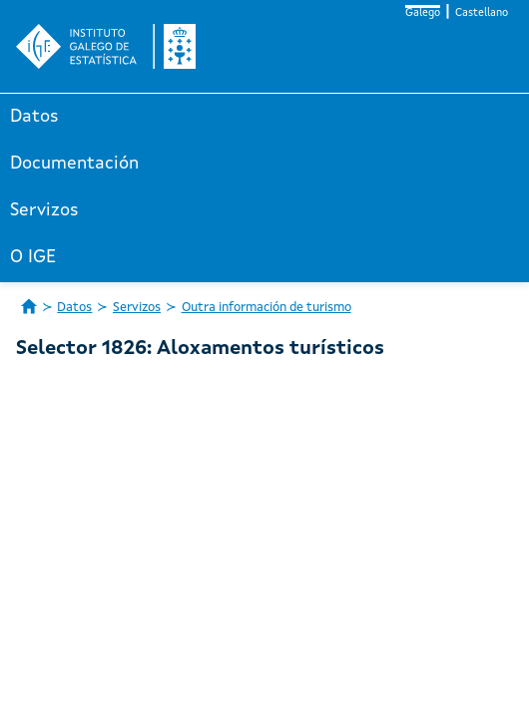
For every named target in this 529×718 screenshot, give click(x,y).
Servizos (44, 210)
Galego (422, 13)
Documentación (74, 164)
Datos (34, 117)
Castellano (481, 13)
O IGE (33, 257)
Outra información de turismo (266, 307)
